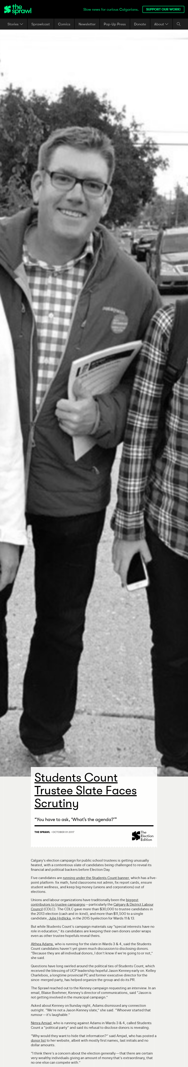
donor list (38, 1040)
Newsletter (87, 24)
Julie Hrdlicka (60, 918)
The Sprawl (42, 832)
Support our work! (163, 9)
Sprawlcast (40, 24)
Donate (140, 24)
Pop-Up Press (115, 24)
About (161, 24)
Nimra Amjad (41, 1023)
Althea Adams (42, 944)
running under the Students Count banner (96, 878)
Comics (64, 24)
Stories (15, 24)
